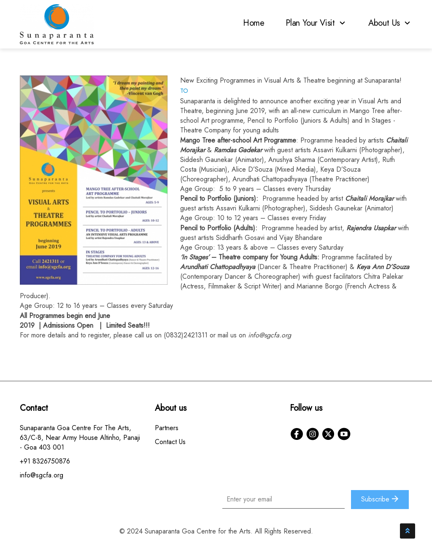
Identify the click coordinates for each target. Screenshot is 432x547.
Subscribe (380, 499)
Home (254, 23)
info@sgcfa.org (269, 335)
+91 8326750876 (45, 461)
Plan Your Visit (316, 23)
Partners (166, 428)
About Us (390, 23)
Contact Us (170, 442)
